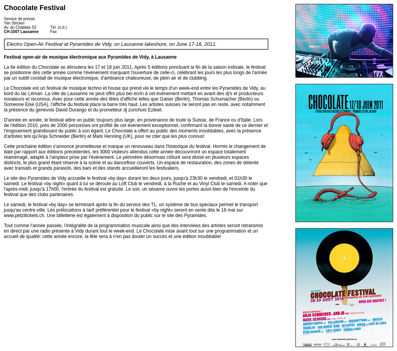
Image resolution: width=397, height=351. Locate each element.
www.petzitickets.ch (24, 215)
